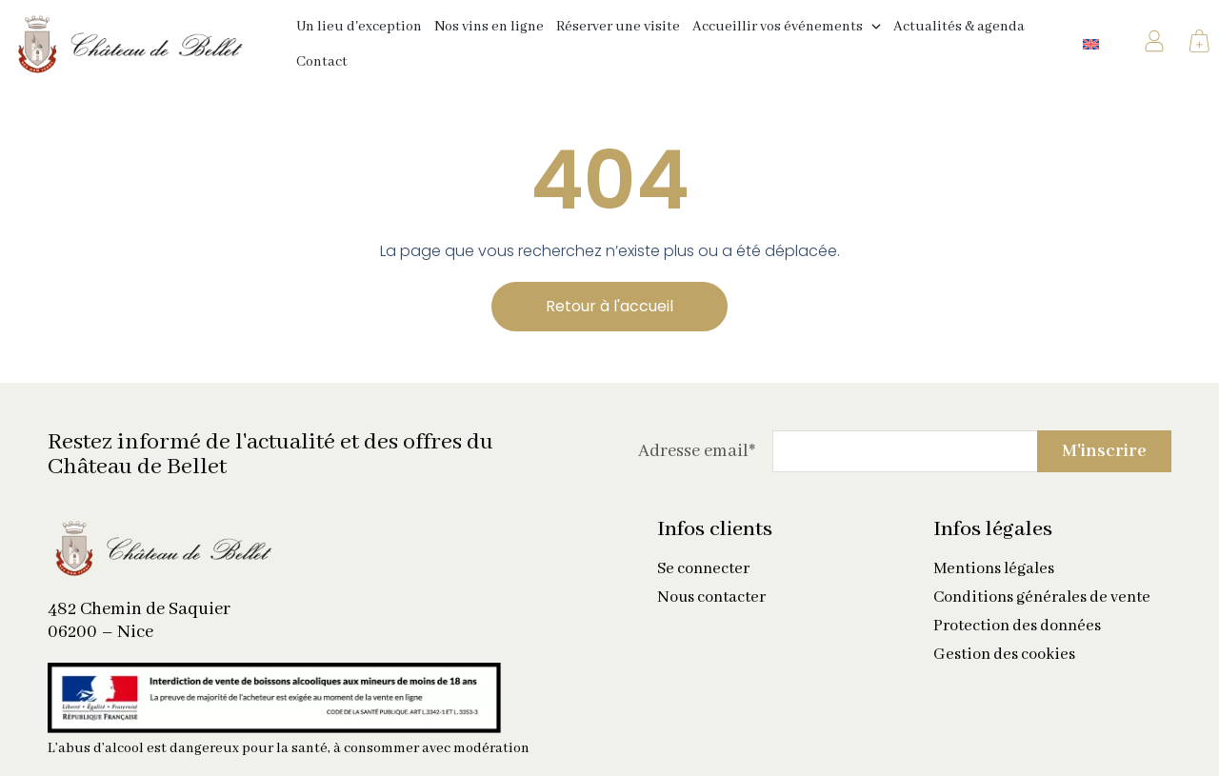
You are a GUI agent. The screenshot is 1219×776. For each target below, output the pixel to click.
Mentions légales (993, 569)
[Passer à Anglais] (1091, 44)
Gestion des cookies (1004, 655)
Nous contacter (711, 597)
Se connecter (703, 569)
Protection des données (1017, 626)
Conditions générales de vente (1041, 597)
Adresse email (696, 451)
